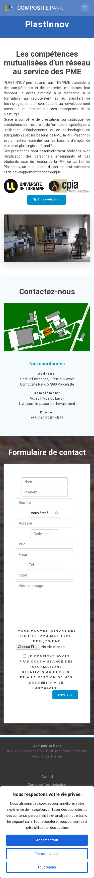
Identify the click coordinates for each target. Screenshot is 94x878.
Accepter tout (47, 840)
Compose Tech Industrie (47, 785)
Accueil (47, 777)
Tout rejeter (47, 867)
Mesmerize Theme (47, 756)
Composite (40, 8)
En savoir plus (46, 200)
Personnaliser (47, 854)
